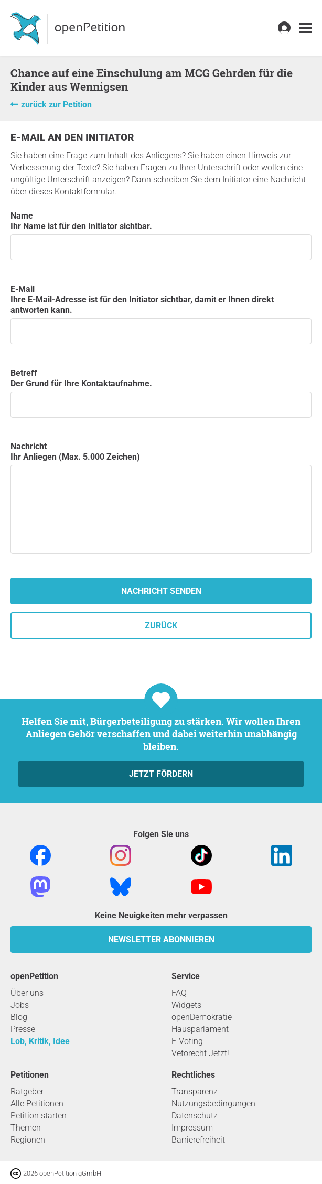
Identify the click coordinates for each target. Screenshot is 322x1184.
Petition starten (38, 1116)
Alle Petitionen (36, 1104)
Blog (18, 1017)
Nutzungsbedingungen (213, 1104)
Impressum (192, 1128)
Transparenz (194, 1091)
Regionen (27, 1140)
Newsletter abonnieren (161, 939)
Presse (22, 1029)
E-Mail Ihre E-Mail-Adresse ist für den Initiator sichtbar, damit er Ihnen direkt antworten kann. (161, 314)
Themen (25, 1128)
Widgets (186, 1005)
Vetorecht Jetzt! (200, 1053)
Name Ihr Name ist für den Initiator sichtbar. (161, 235)
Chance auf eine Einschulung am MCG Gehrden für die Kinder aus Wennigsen (151, 80)
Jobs (19, 1005)
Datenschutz (194, 1116)
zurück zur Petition (56, 105)
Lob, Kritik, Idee (40, 1041)
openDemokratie (201, 1017)
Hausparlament (200, 1029)
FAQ (179, 993)
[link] (305, 28)
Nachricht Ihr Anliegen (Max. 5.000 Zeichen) (161, 497)
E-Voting (187, 1041)
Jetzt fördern (161, 774)
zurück (161, 626)
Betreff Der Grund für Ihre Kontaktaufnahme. (161, 393)
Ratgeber (27, 1091)
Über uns (27, 993)
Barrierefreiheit (198, 1140)
